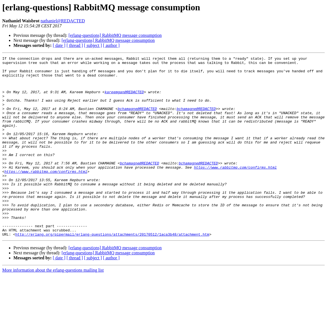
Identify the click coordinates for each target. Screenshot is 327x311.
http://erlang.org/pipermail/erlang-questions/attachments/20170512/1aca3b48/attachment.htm (112, 270)
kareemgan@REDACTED (124, 99)
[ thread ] (74, 45)
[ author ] (111, 45)
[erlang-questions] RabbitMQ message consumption (115, 35)
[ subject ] (93, 45)
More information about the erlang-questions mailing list (53, 306)
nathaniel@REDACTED (62, 20)
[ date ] (59, 45)
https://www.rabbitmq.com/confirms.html (235, 189)
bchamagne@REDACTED (137, 119)
